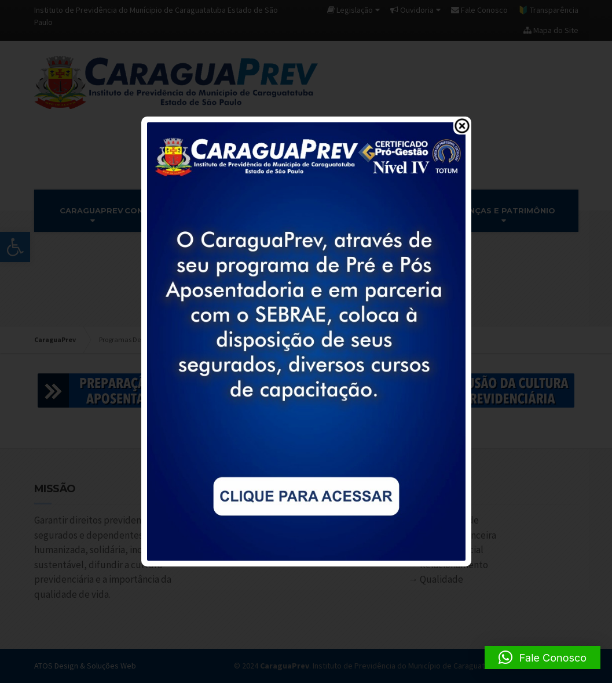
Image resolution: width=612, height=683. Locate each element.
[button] (542, 657)
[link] (306, 340)
